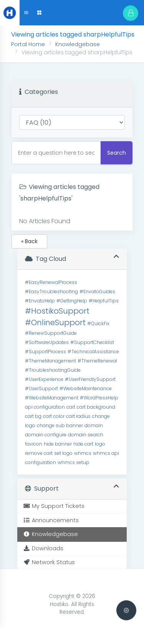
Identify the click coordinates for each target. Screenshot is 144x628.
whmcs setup (73, 462)
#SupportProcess (45, 351)
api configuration (45, 407)
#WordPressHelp (99, 397)
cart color (54, 416)
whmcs (82, 453)
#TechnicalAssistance (93, 351)
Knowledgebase (77, 44)
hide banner (58, 444)
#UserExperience (44, 379)
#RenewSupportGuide (51, 333)
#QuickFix (98, 323)
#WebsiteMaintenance (86, 388)
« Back (29, 241)
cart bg (33, 416)
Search (116, 153)
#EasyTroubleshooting (51, 291)
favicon (33, 444)
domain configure (45, 434)
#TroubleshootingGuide (53, 370)
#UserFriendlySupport (90, 379)
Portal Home (28, 44)
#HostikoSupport (57, 311)
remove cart (39, 453)
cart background (96, 407)
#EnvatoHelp (40, 300)
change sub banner (60, 425)
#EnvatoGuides (97, 291)
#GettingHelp (71, 300)
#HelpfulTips (104, 300)
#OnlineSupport (55, 322)
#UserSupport (41, 388)
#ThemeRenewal (97, 360)
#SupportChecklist (92, 342)
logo (100, 444)
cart (70, 407)
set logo (63, 453)
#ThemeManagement (50, 360)
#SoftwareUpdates (47, 342)
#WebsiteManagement (51, 397)
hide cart (83, 444)
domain (93, 425)
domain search (85, 434)
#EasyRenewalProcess (51, 282)
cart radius (78, 416)
